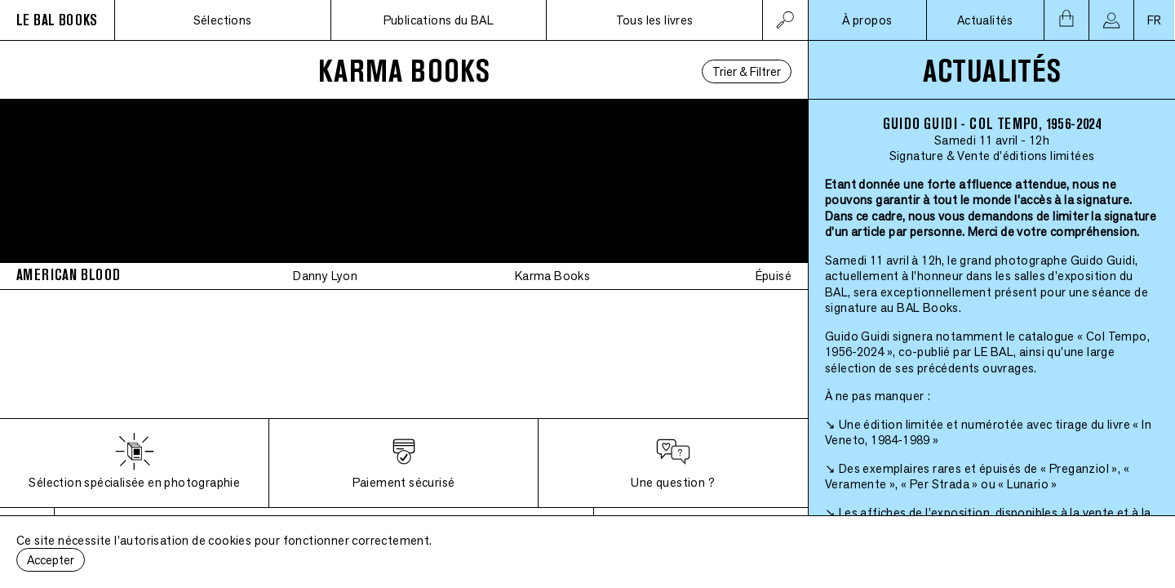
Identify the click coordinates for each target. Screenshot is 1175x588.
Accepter (50, 560)
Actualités (985, 20)
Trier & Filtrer (746, 71)
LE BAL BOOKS (57, 20)
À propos (867, 20)
